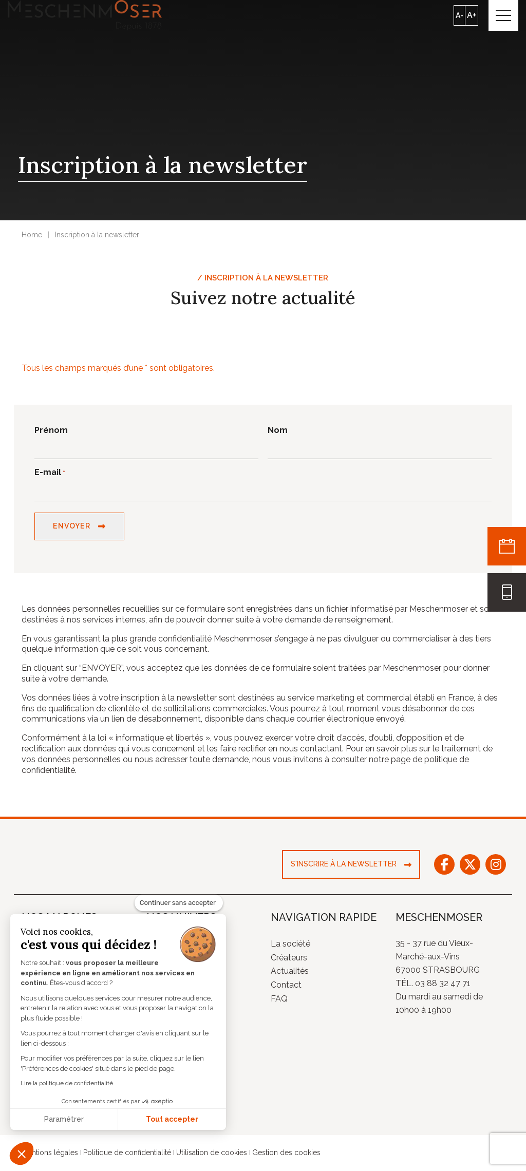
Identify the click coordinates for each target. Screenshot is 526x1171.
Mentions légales (50, 1154)
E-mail (49, 474)
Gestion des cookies (286, 1154)
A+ (470, 16)
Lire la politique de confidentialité (67, 1083)
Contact (286, 987)
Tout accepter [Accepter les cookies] (172, 1119)
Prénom (51, 432)
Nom (278, 432)
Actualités (290, 973)
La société (290, 946)
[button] (21, 1153)
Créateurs (289, 959)
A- (458, 16)
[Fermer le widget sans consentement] (179, 903)
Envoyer (71, 528)
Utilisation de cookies (211, 1154)
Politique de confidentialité (127, 1154)
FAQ (279, 1001)
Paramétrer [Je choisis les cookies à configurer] (64, 1119)
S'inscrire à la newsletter (344, 866)
